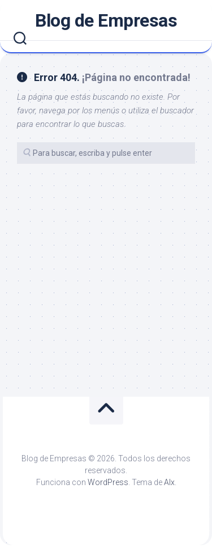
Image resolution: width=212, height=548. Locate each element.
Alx (169, 482)
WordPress (108, 482)
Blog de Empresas (106, 20)
